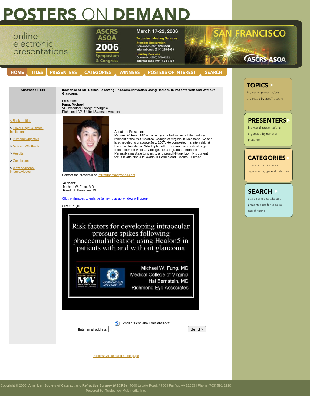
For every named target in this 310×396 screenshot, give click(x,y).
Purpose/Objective (26, 139)
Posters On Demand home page (116, 356)
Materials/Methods (26, 146)
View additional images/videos (22, 169)
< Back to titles (20, 121)
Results (18, 153)
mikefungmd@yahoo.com (116, 175)
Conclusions (21, 160)
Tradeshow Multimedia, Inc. (125, 390)
